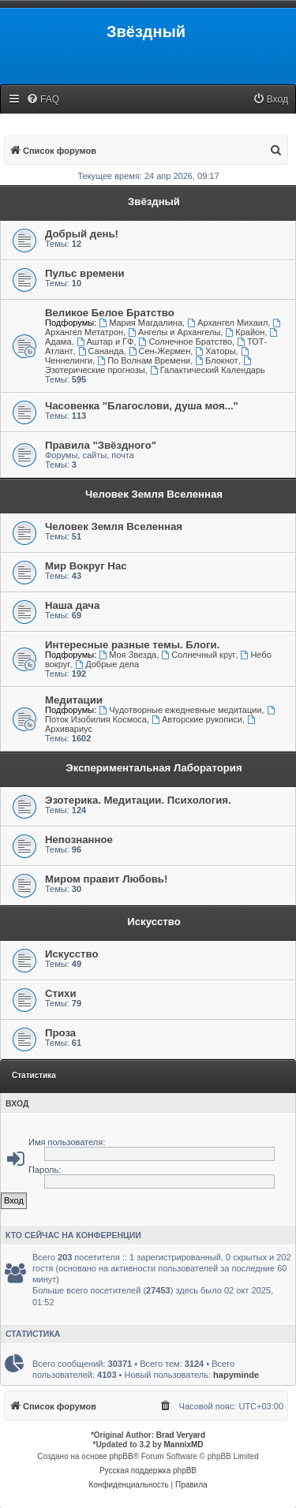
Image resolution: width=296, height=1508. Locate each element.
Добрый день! (81, 234)
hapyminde (236, 1374)
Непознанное (79, 839)
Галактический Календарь (207, 370)
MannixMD (184, 1444)
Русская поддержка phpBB (148, 1470)
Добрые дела (107, 664)
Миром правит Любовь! (106, 879)
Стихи (61, 993)
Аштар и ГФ (105, 341)
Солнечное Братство (186, 341)
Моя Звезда (127, 654)
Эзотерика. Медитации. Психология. (138, 800)
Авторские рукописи (197, 719)
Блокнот (216, 360)
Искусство (154, 922)
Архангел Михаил (227, 322)
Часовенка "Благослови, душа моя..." (141, 406)
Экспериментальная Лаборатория (154, 768)
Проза (60, 1033)
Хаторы (215, 351)
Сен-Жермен (160, 351)
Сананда (101, 351)
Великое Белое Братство (109, 313)
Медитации (74, 700)
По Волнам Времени (143, 360)
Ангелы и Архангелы (174, 332)
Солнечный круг (198, 654)
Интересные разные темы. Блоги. (132, 645)
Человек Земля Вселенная (154, 494)
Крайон (244, 332)
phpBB (121, 1456)
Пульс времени (85, 273)
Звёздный (154, 201)
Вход (17, 1103)
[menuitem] (42, 99)
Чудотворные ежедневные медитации (180, 710)
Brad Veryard (180, 1435)
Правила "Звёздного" (100, 445)
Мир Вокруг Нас (86, 566)
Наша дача (72, 605)
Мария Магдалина (140, 322)
